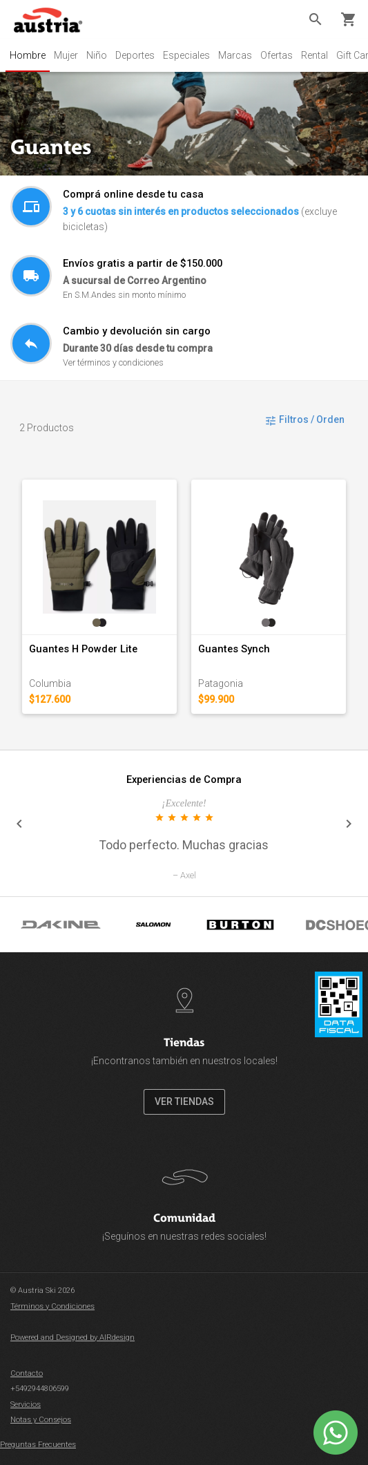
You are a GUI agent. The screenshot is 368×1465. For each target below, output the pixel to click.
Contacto (26, 1373)
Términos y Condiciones (52, 1306)
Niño (96, 55)
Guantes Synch (234, 649)
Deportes (135, 55)
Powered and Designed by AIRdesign (72, 1337)
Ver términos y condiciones (113, 362)
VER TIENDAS (184, 1101)
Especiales (186, 55)
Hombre (28, 55)
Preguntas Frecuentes (38, 1444)
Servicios (25, 1404)
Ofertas (276, 55)
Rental (314, 55)
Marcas (235, 55)
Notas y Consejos (40, 1419)
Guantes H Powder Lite (83, 649)
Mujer (66, 55)
